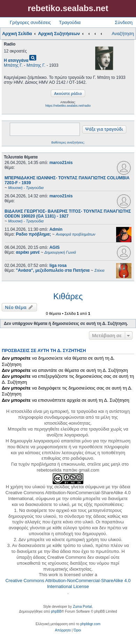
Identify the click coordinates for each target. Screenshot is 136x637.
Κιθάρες (68, 296)
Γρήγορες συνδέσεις (30, 22)
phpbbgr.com (90, 624)
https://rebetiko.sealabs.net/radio (68, 105)
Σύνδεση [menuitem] (124, 22)
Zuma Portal (82, 607)
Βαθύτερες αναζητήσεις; (67, 142)
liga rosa (58, 265)
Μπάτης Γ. (13, 65)
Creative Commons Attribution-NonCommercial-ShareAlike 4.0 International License (67, 583)
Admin (56, 229)
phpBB (56, 611)
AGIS (55, 247)
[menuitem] (63, 630)
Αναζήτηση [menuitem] (123, 33)
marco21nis (61, 162)
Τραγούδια (70, 22)
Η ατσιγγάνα (16, 60)
